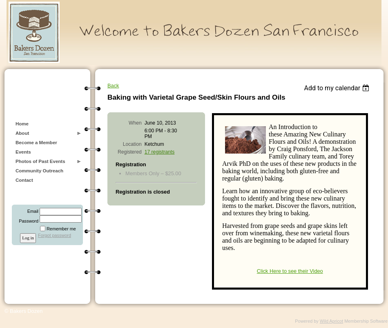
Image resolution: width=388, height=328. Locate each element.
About (22, 133)
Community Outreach (39, 170)
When (135, 123)
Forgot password (54, 235)
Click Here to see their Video (290, 271)
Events (23, 151)
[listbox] (337, 88)
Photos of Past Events (40, 161)
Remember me (61, 228)
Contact (24, 180)
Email (31, 211)
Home (22, 123)
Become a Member (36, 142)
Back (113, 86)
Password (27, 221)
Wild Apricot (331, 321)
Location (132, 144)
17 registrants (160, 152)
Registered (130, 152)
